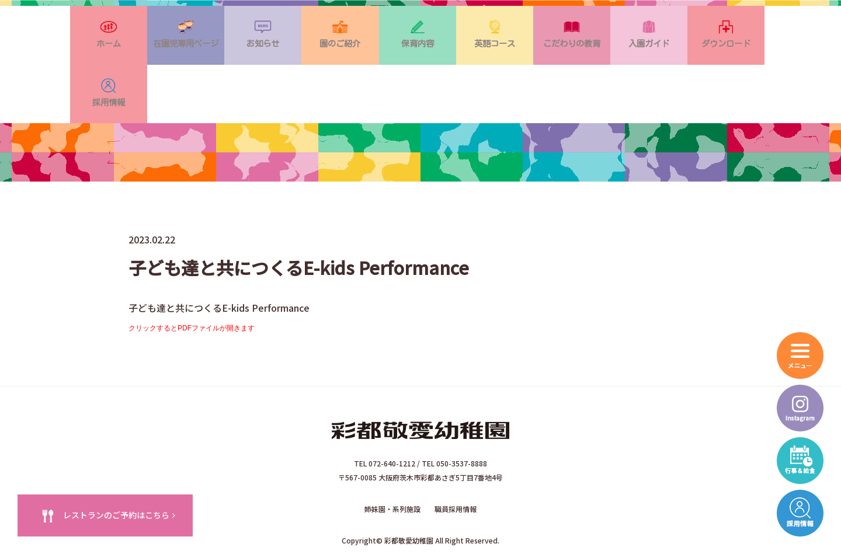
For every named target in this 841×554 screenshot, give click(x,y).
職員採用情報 (456, 463)
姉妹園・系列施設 (392, 463)
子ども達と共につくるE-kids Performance (219, 265)
